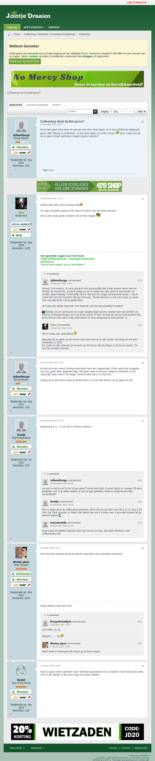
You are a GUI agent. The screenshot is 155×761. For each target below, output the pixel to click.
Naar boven (141, 748)
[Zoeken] (82, 111)
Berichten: (18, 165)
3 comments (53, 474)
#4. (140, 480)
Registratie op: (18, 159)
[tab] (15, 105)
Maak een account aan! (24, 60)
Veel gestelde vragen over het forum (62, 255)
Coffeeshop (84, 34)
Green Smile (17, 748)
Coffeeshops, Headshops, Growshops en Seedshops (49, 34)
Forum (17, 34)
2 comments (53, 274)
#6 (143, 666)
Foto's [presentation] (57, 105)
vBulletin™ (145, 755)
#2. (140, 280)
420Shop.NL (47, 261)
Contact (126, 748)
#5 (143, 548)
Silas (50, 311)
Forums (12, 27)
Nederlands (37, 748)
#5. (140, 621)
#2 (143, 199)
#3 (143, 363)
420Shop (54, 27)
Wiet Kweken (33, 27)
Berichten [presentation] (15, 105)
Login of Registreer (138, 2)
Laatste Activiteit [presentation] (37, 105)
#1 (143, 121)
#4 (143, 421)
